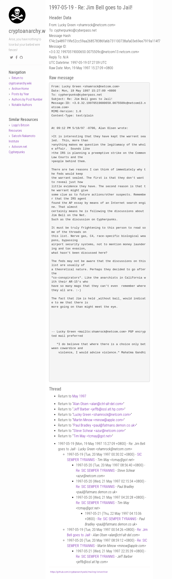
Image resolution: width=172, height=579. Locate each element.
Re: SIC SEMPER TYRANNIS (95, 470)
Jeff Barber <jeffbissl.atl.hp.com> (98, 409)
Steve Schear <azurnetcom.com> (99, 431)
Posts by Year (20, 94)
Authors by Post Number (27, 99)
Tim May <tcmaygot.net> (92, 436)
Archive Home (20, 88)
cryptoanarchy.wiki (30, 31)
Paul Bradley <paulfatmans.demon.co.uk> (104, 425)
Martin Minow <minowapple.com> (98, 420)
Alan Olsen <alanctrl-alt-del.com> (98, 404)
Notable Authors (22, 105)
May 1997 (79, 396)
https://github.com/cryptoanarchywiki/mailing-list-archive (79, 571)
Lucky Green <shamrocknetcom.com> (102, 414)
